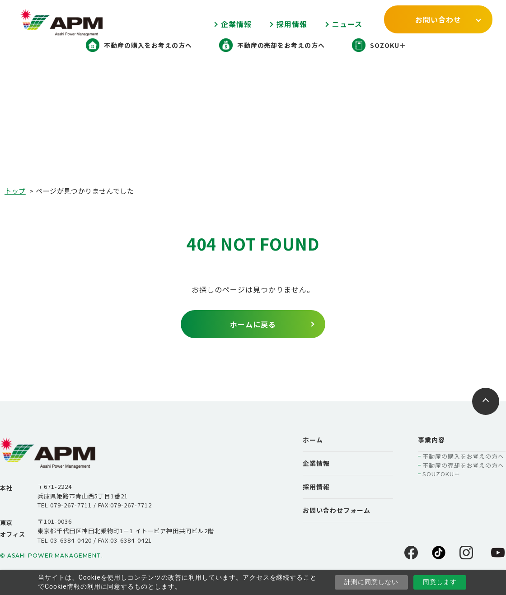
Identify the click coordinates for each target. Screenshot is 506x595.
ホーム (313, 439)
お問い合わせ (438, 19)
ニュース (347, 24)
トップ (15, 190)
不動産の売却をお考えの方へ (463, 465)
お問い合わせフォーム (336, 510)
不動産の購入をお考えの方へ (463, 456)
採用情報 (291, 24)
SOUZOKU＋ (441, 473)
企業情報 (236, 24)
